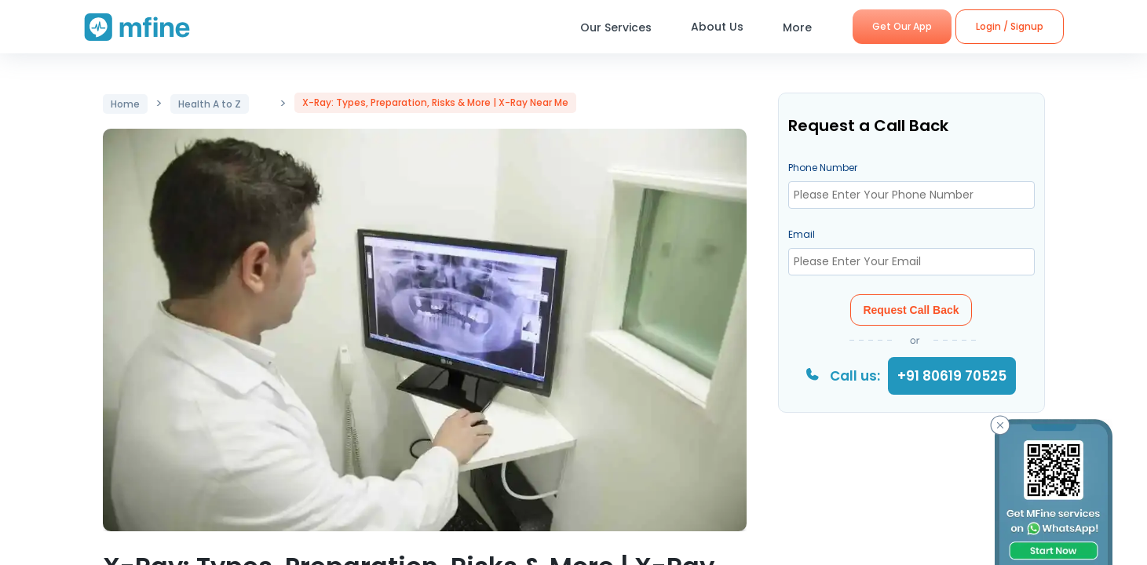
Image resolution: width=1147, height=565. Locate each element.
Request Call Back (911, 310)
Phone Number (822, 167)
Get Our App (902, 26)
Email (801, 234)
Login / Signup (1009, 26)
